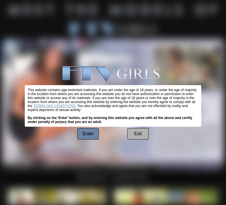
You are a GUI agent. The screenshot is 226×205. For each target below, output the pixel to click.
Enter (88, 133)
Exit (138, 133)
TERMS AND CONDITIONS (54, 106)
